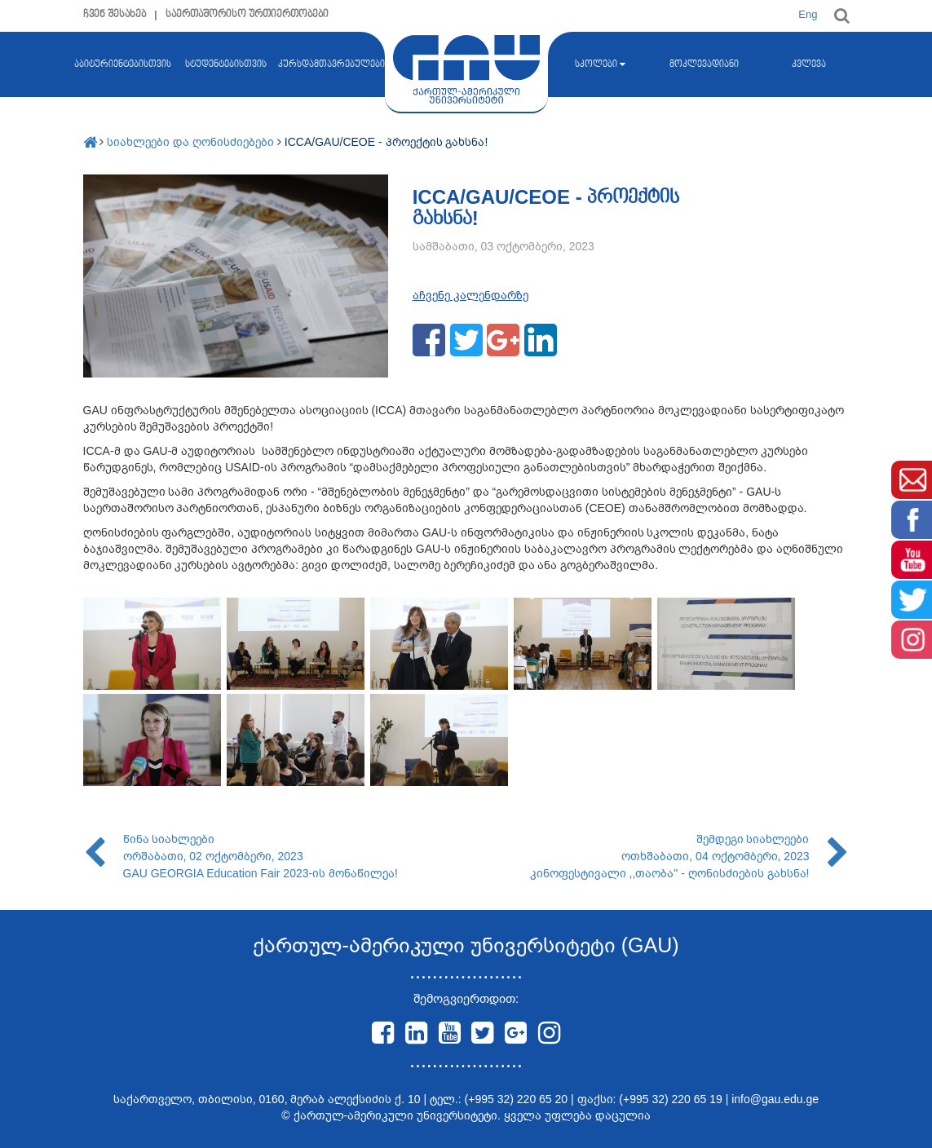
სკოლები (600, 64)
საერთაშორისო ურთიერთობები (247, 14)
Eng (807, 14)
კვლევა (809, 64)
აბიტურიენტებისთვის (122, 97)
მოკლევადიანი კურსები (704, 97)
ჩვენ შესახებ (115, 14)
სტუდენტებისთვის (226, 64)
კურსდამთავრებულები (331, 64)
